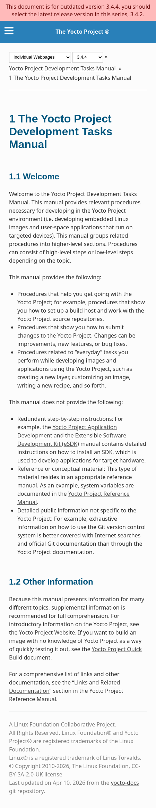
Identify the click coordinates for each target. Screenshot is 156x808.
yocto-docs (125, 782)
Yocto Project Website (47, 632)
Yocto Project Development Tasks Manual (62, 68)
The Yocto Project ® (82, 31)
